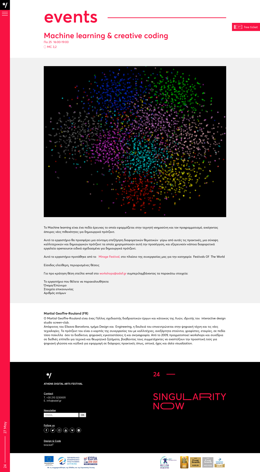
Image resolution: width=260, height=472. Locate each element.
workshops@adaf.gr (112, 273)
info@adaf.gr (54, 400)
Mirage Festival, (109, 257)
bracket (48, 444)
